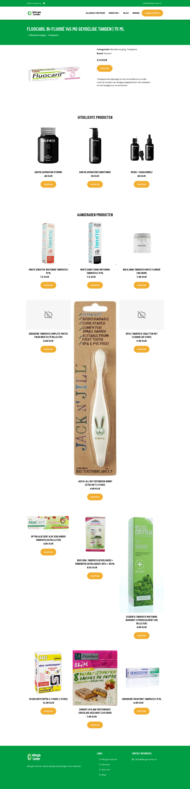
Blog (126, 13)
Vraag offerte (152, 13)
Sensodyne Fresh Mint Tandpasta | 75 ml (141, 698)
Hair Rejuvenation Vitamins (48, 172)
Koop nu (104, 68)
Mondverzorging (37, 35)
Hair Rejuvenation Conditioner (95, 172)
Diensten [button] (113, 13)
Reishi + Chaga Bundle (142, 172)
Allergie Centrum (95, 13)
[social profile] (44, 3)
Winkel (136, 13)
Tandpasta (53, 35)
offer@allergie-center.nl (152, 3)
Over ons (106, 769)
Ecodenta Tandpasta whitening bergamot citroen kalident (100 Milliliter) (142, 620)
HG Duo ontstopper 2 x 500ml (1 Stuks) (48, 698)
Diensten (106, 764)
